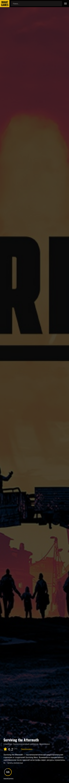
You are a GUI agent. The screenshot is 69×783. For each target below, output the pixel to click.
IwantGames (4, 3)
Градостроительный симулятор (25, 744)
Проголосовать (26, 749)
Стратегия (8, 744)
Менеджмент (44, 744)
